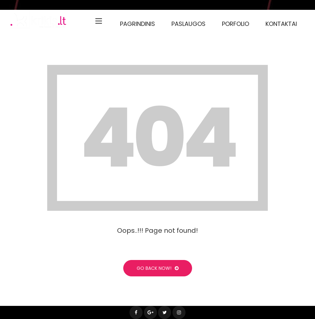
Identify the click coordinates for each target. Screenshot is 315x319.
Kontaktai (281, 24)
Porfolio (235, 24)
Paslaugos (188, 24)
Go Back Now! (158, 268)
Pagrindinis (137, 24)
